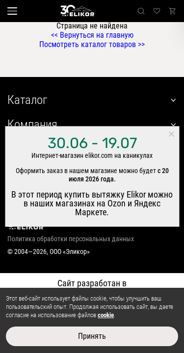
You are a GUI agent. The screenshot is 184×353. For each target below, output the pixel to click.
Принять (92, 336)
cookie (106, 315)
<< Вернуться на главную (92, 35)
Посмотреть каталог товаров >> (92, 44)
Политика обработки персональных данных (70, 239)
